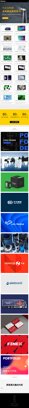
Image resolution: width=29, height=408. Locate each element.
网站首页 (14, 395)
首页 (3, 24)
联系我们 (14, 399)
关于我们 (14, 398)
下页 (22, 107)
